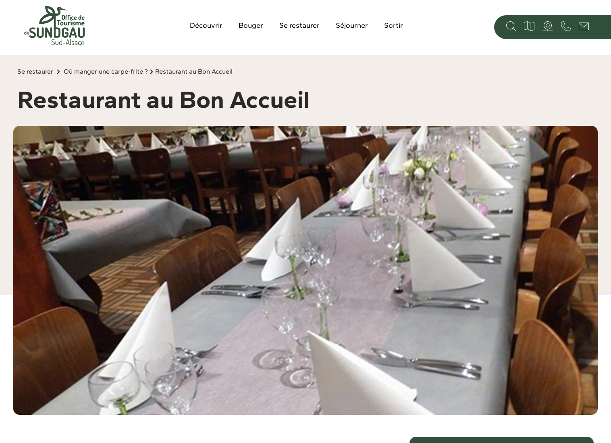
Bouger (251, 25)
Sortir (393, 25)
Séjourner (352, 25)
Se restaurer (299, 25)
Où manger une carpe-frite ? (106, 71)
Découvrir (206, 25)
